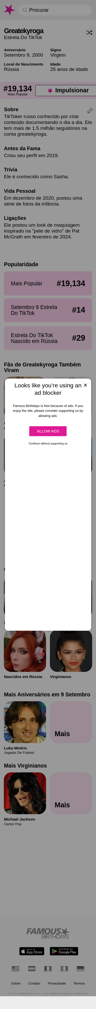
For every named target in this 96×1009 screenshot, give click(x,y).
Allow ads (48, 431)
